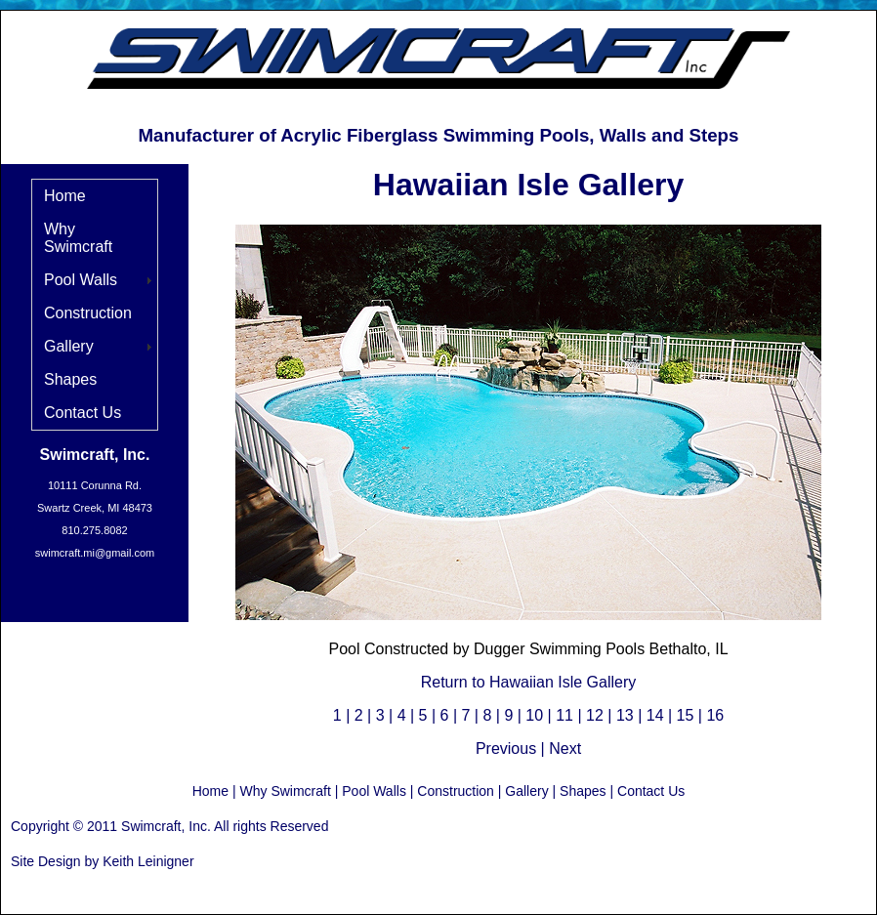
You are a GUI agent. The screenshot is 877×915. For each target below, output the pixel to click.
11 (564, 715)
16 (715, 715)
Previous (506, 748)
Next (565, 748)
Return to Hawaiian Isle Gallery (529, 682)
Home (65, 195)
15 (685, 715)
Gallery (69, 346)
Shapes (70, 379)
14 (655, 715)
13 (625, 715)
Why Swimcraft (78, 238)
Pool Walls (80, 279)
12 (595, 715)
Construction (88, 313)
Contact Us (82, 412)
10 (534, 715)
